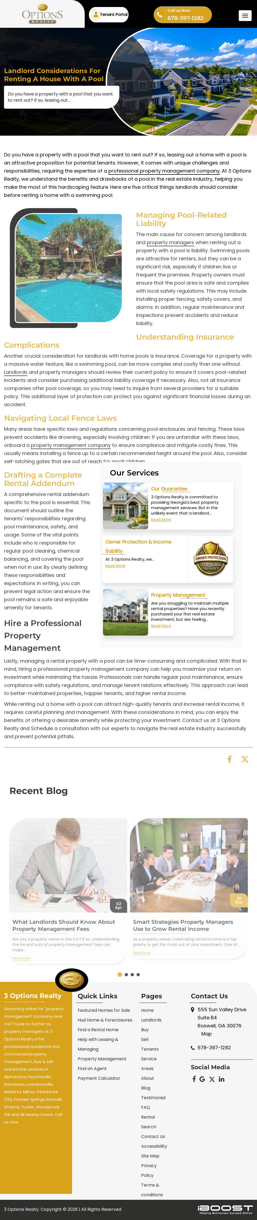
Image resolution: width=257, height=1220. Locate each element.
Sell (144, 1039)
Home (147, 1010)
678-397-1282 (189, 14)
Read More (161, 523)
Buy (145, 1030)
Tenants (150, 1049)
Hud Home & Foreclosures (105, 1020)
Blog (145, 1088)
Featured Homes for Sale (104, 1010)
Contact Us (153, 1136)
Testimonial (153, 1098)
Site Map (150, 1156)
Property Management (178, 598)
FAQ (145, 1107)
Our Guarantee (169, 492)
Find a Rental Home (98, 1030)
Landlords (151, 1020)
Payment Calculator (99, 1078)
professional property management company (164, 177)
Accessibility (154, 1146)
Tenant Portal (113, 14)
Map (206, 1033)
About (147, 1078)
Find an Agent (92, 1068)
